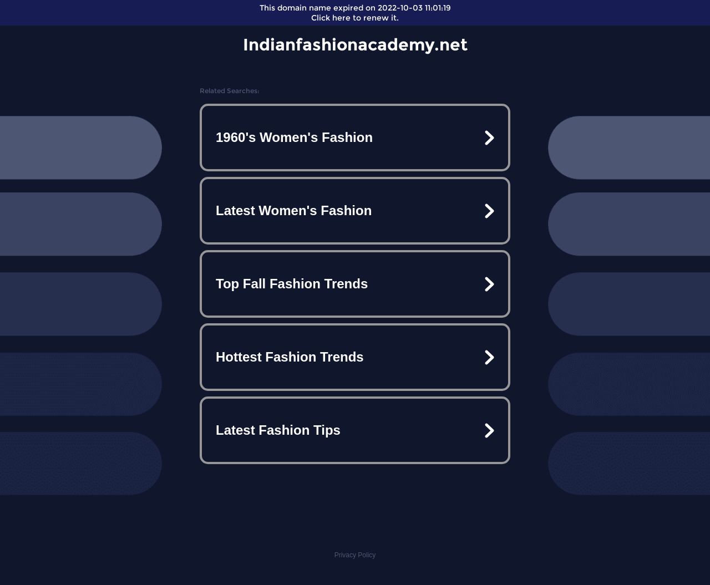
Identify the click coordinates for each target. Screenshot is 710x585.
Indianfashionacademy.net (355, 44)
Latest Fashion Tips (278, 430)
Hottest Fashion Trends (290, 356)
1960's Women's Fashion (294, 137)
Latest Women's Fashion (294, 210)
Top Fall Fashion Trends (292, 283)
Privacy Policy (355, 555)
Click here (331, 18)
